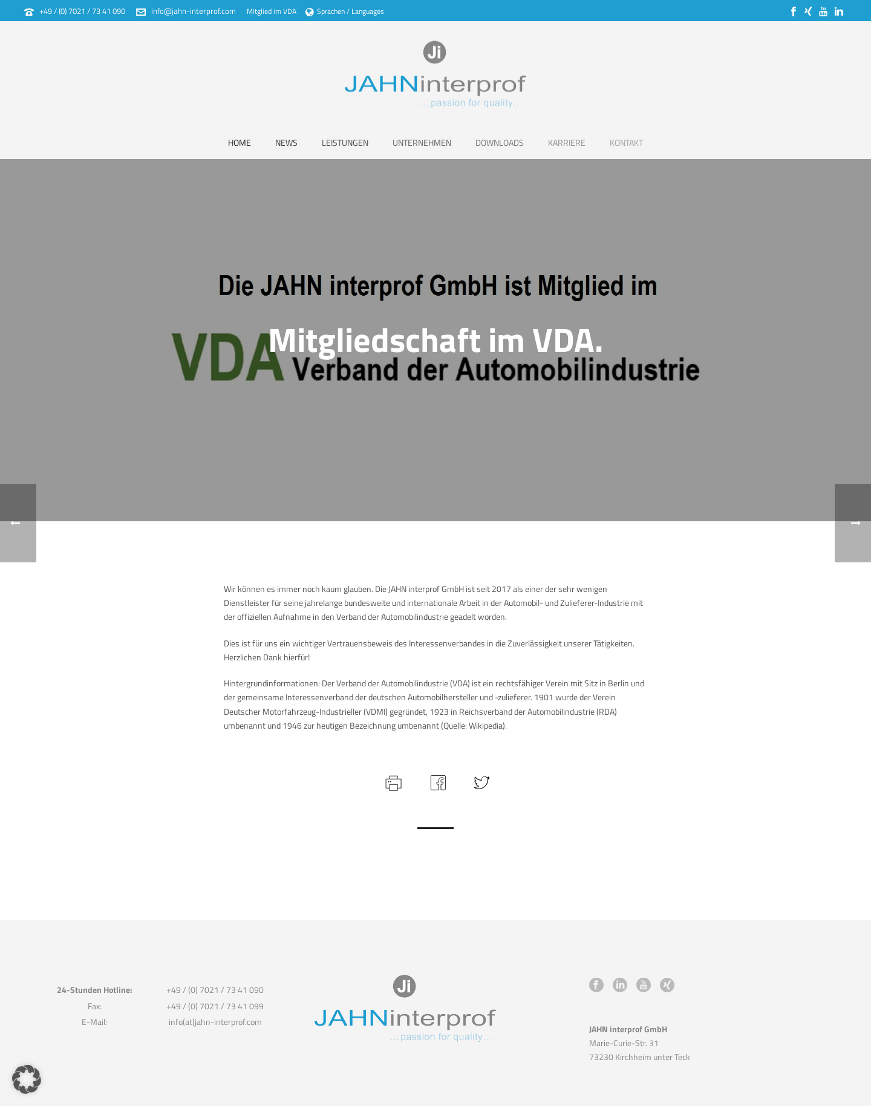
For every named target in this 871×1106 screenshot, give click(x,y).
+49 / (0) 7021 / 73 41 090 (82, 11)
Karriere (567, 142)
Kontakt (626, 142)
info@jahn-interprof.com (193, 11)
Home (239, 142)
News (286, 142)
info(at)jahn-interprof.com (215, 1021)
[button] (26, 1079)
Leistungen (345, 142)
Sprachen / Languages (344, 11)
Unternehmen (422, 142)
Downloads (499, 142)
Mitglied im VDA (271, 11)
